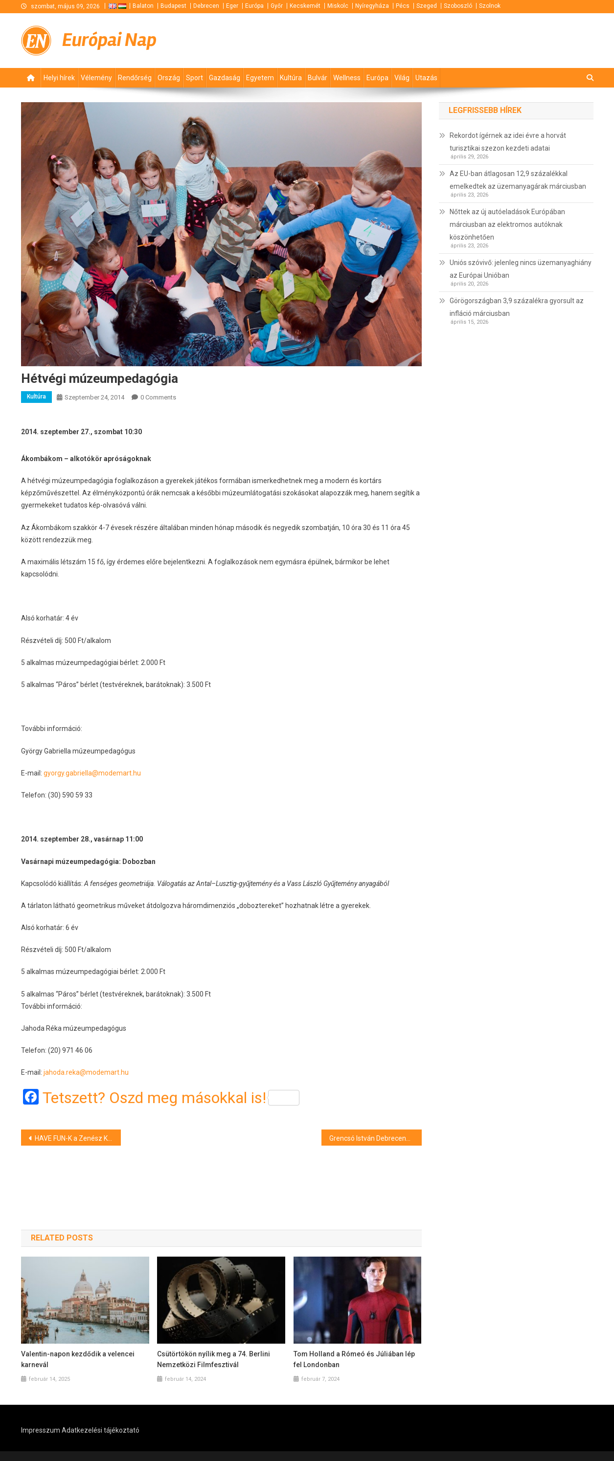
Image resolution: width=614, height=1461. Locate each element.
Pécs (402, 5)
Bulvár (317, 78)
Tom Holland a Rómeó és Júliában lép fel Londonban (354, 1359)
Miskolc (337, 5)
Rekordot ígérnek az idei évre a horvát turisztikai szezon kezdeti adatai (508, 142)
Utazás (426, 78)
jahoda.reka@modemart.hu (86, 1072)
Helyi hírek (59, 78)
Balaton (143, 5)
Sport (194, 78)
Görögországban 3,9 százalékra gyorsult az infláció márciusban (517, 307)
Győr (277, 5)
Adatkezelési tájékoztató (100, 1430)
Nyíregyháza (372, 5)
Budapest (173, 5)
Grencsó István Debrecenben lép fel (375, 1138)
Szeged (426, 5)
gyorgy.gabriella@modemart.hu (92, 773)
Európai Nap (109, 40)
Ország (169, 78)
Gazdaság (224, 78)
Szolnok (489, 5)
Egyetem (260, 78)
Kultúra (291, 78)
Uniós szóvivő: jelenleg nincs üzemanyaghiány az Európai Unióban (520, 269)
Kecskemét (305, 5)
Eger (232, 5)
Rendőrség (135, 78)
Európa (254, 5)
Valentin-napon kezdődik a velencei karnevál (78, 1359)
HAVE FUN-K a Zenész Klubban (78, 1138)
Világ (401, 78)
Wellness (347, 78)
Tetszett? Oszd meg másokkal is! (171, 1098)
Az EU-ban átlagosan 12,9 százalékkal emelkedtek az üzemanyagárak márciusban (518, 180)
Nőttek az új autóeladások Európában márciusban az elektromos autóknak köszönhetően (507, 224)
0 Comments (158, 397)
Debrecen (206, 5)
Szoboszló (458, 5)
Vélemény (96, 78)
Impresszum (40, 1430)
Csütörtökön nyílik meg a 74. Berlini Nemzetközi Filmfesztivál (213, 1359)
